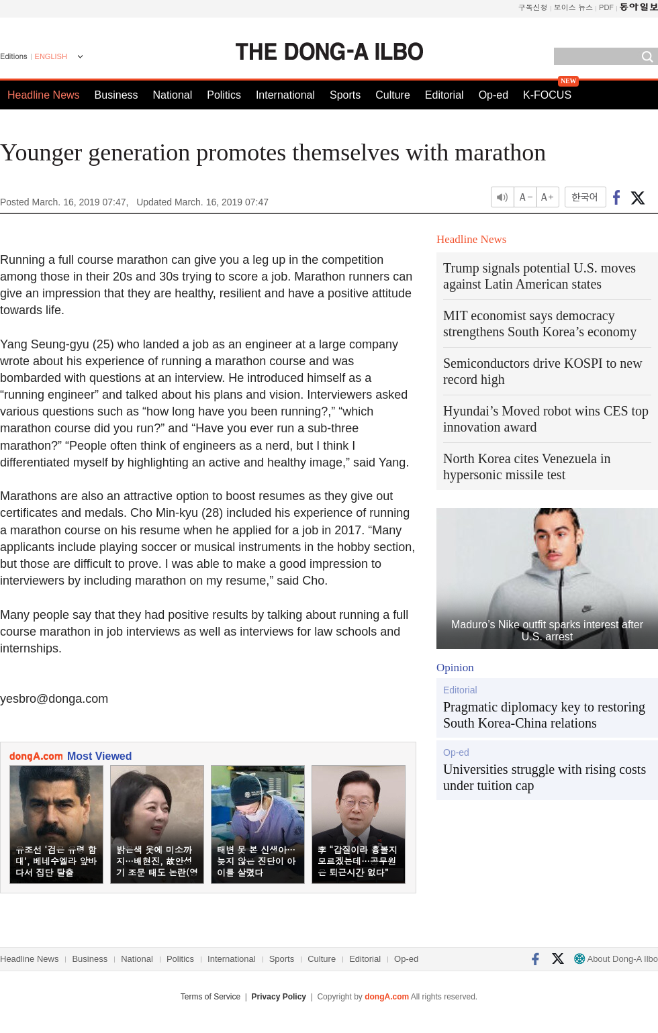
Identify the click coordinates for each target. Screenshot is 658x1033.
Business (116, 95)
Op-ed (493, 95)
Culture (392, 95)
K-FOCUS (547, 95)
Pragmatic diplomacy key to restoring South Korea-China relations (544, 714)
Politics (224, 95)
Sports (345, 95)
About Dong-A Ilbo (616, 959)
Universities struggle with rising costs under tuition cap (544, 777)
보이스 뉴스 (574, 7)
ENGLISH (51, 56)
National (173, 95)
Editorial (444, 95)
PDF (606, 7)
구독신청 (533, 7)
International (285, 95)
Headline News (43, 95)
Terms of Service (210, 996)
